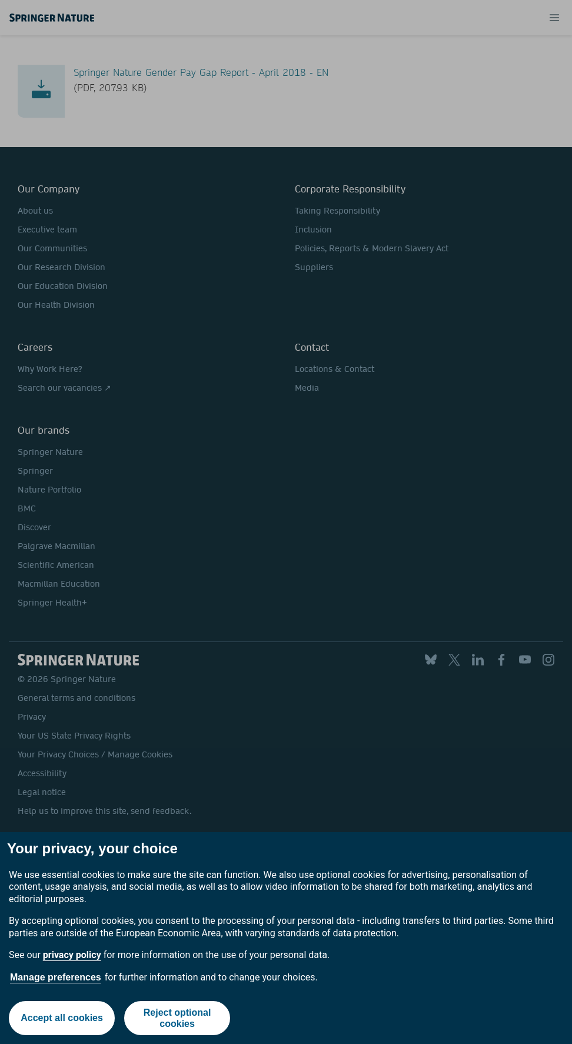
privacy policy (72, 954)
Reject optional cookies (177, 1018)
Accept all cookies (62, 1018)
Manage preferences (55, 977)
